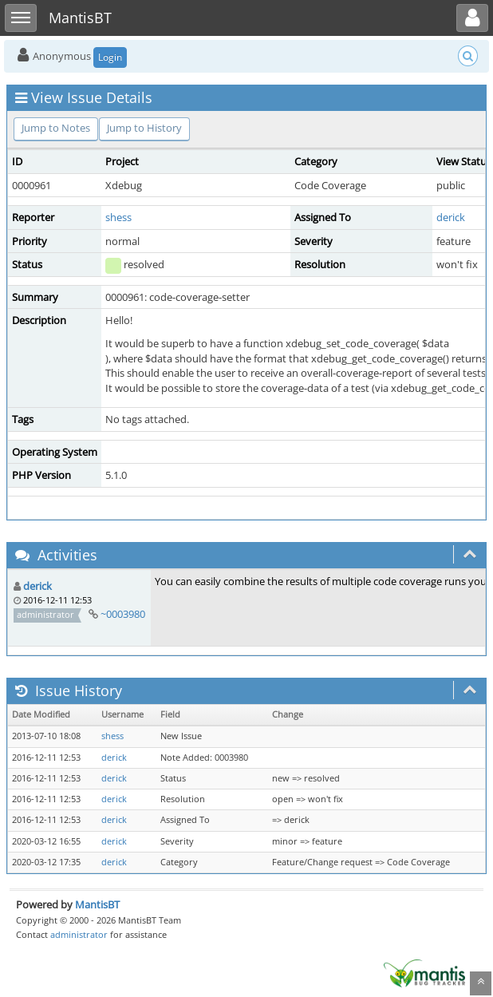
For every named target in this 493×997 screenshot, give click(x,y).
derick (450, 217)
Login (110, 57)
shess (118, 217)
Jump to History (144, 128)
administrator (79, 934)
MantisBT (97, 904)
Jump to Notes (56, 128)
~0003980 (123, 614)
